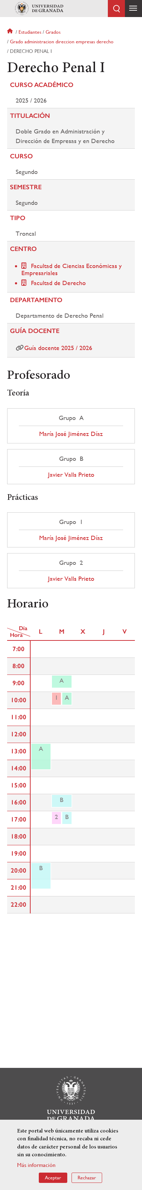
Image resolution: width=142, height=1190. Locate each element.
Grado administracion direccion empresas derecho (62, 41)
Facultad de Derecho (58, 282)
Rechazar (87, 1177)
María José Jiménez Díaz (71, 433)
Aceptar (53, 1177)
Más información (36, 1165)
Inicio (10, 32)
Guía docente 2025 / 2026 (58, 347)
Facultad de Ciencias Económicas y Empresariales (71, 269)
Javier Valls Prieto (71, 474)
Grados (53, 32)
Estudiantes (30, 32)
